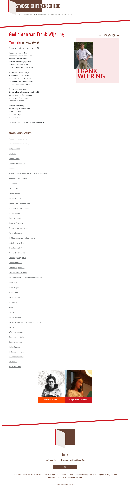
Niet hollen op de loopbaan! (19, 208)
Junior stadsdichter (39, 14)
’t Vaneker (13, 183)
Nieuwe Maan (14, 213)
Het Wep (72, 484)
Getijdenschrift (14, 149)
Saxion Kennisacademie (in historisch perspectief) (28, 173)
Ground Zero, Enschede (18, 273)
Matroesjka (13, 282)
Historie (63, 14)
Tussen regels (14, 193)
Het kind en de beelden (18, 178)
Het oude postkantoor (17, 352)
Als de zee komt (15, 367)
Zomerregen (14, 287)
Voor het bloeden (15, 263)
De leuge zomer (15, 297)
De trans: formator (16, 357)
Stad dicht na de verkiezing (19, 144)
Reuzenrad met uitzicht (18, 139)
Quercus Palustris (16, 223)
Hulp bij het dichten (53, 14)
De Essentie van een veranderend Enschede (25, 278)
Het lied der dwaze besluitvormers (22, 238)
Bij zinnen (13, 362)
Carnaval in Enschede (17, 164)
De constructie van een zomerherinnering (25, 322)
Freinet (12, 168)
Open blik (12, 154)
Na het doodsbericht (17, 253)
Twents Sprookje (15, 233)
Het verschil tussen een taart (20, 203)
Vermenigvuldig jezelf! (17, 258)
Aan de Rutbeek (15, 317)
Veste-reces (13, 292)
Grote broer (13, 188)
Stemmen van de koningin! (19, 337)
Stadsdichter (27, 14)
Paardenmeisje (14, 159)
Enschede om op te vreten (19, 228)
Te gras (12, 312)
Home (19, 14)
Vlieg (11, 307)
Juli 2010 (12, 327)
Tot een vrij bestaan (16, 268)
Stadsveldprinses (15, 342)
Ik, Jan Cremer (14, 347)
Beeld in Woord (15, 218)
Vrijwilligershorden (16, 243)
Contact (70, 14)
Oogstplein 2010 (15, 248)
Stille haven (13, 302)
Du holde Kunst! (15, 198)
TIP (65, 467)
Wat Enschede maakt (17, 332)
